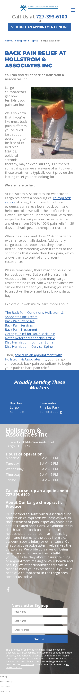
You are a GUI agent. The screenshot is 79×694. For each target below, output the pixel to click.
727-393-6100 (51, 16)
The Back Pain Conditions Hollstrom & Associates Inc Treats (34, 314)
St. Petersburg (51, 411)
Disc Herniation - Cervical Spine (29, 346)
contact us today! (19, 576)
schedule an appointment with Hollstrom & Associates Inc (33, 357)
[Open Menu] (73, 10)
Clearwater (48, 403)
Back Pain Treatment (21, 329)
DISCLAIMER (27, 664)
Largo (14, 407)
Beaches (16, 403)
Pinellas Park (49, 407)
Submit (39, 639)
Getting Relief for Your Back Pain (30, 334)
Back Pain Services (19, 325)
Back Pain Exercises (20, 321)
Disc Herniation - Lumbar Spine (29, 342)
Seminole (17, 411)
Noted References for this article (30, 338)
